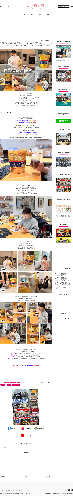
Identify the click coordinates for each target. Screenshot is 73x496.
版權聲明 (19, 490)
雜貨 (40, 14)
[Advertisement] (36, 27)
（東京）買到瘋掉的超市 (62, 279)
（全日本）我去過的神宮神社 (63, 288)
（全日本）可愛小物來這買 (63, 283)
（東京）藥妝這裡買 (61, 277)
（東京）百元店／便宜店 (62, 282)
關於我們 (2, 490)
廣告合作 (8, 490)
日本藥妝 (6, 382)
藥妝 (32, 14)
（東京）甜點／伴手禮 (62, 278)
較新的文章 (3, 476)
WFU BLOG (70, 493)
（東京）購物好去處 (61, 275)
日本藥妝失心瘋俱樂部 (52, 493)
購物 (18, 382)
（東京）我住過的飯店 (62, 273)
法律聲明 (13, 490)
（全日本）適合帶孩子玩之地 (63, 285)
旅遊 (24, 14)
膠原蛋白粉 (13, 382)
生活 (48, 14)
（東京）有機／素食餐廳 (62, 280)
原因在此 (33, 120)
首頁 (26, 476)
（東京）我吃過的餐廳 (62, 274)
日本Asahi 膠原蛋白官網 (26, 365)
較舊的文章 (48, 476)
